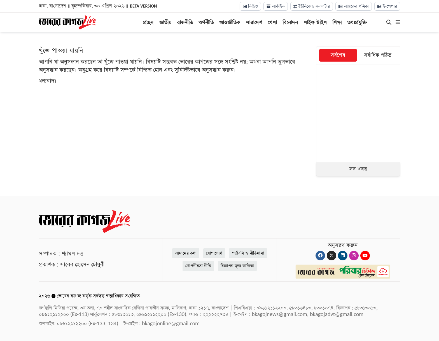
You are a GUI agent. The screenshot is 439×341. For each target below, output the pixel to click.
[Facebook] (320, 255)
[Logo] (67, 22)
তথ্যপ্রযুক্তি (357, 22)
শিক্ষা (337, 22)
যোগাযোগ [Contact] (214, 253)
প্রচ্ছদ (148, 22)
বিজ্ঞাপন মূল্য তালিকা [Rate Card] (237, 266)
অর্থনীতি (206, 22)
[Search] (388, 22)
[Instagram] (354, 255)
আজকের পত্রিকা (353, 6)
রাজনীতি (185, 22)
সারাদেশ (254, 22)
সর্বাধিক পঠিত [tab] (377, 55)
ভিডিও (250, 6)
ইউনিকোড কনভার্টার (311, 6)
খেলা (272, 22)
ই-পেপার (387, 6)
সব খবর (358, 169)
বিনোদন (290, 22)
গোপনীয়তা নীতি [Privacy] (198, 266)
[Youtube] (365, 255)
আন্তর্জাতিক (229, 22)
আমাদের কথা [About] (186, 253)
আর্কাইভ (276, 6)
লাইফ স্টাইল (315, 22)
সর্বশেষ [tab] (338, 55)
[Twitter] (331, 255)
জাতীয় (165, 22)
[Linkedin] (342, 255)
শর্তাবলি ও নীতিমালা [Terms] (248, 253)
